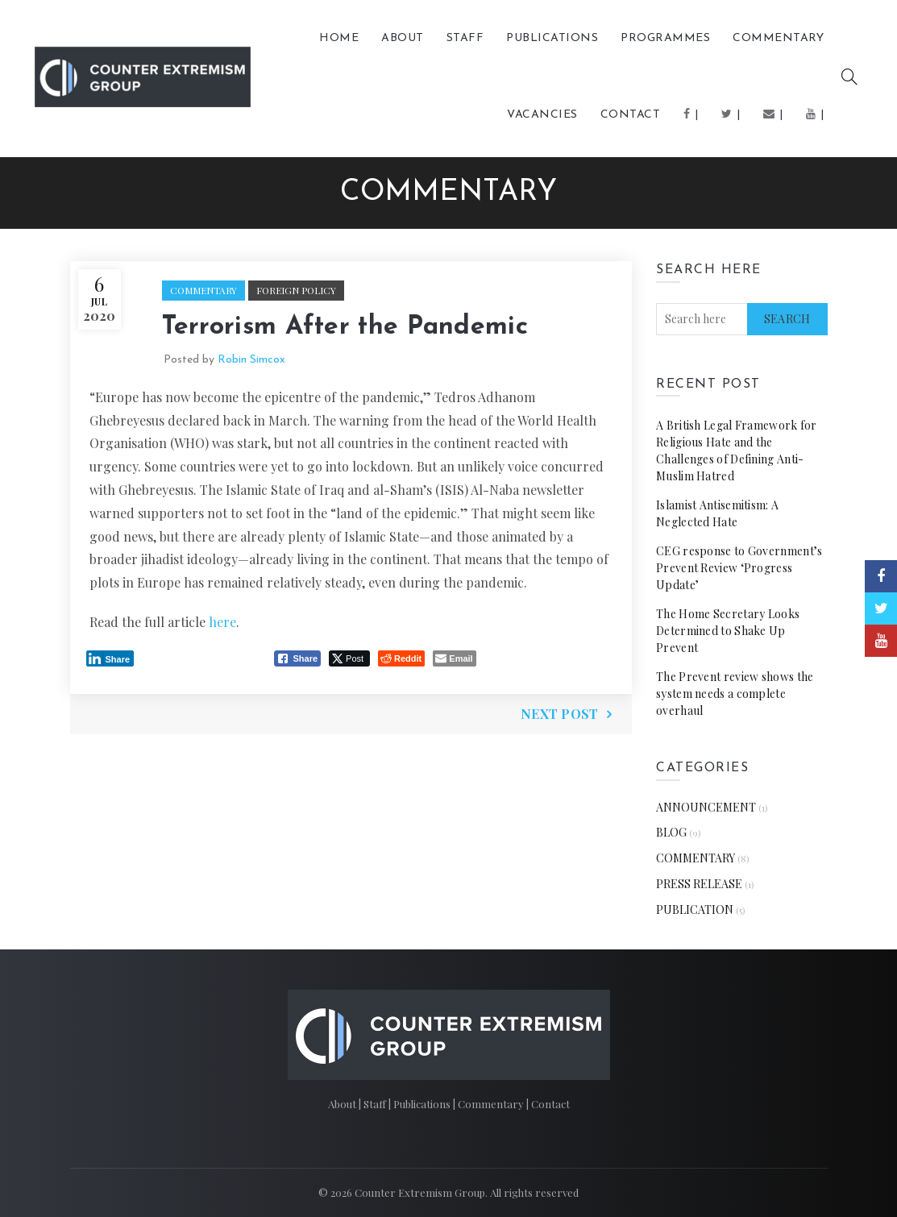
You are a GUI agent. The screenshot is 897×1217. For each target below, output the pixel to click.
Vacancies (542, 115)
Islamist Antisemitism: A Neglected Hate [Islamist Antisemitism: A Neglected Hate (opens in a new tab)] (717, 513)
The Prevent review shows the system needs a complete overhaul (734, 693)
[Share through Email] (454, 658)
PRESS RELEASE (699, 883)
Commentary (492, 1104)
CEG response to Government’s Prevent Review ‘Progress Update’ (739, 567)
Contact (630, 115)
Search (787, 318)
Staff (465, 38)
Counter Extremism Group (420, 1192)
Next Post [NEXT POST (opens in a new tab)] (560, 713)
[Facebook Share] (297, 658)
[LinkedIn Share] (110, 658)
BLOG (671, 832)
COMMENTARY (778, 38)
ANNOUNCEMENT (706, 807)
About (402, 38)
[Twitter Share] (349, 658)
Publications (423, 1104)
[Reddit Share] (401, 658)
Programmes (665, 38)
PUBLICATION (694, 909)
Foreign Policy (296, 290)
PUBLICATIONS (552, 38)
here (222, 621)
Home (339, 38)
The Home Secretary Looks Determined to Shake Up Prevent (727, 630)
